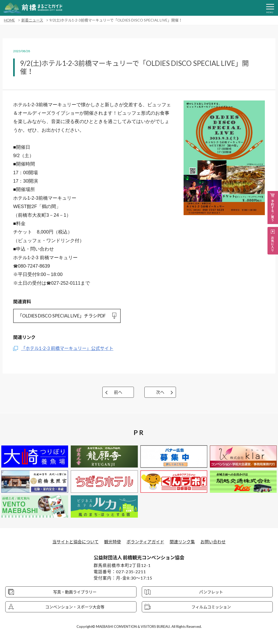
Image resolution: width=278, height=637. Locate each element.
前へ (118, 392)
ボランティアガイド (145, 541)
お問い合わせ (213, 541)
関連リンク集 (182, 541)
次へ (160, 392)
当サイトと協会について (75, 541)
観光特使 (112, 541)
